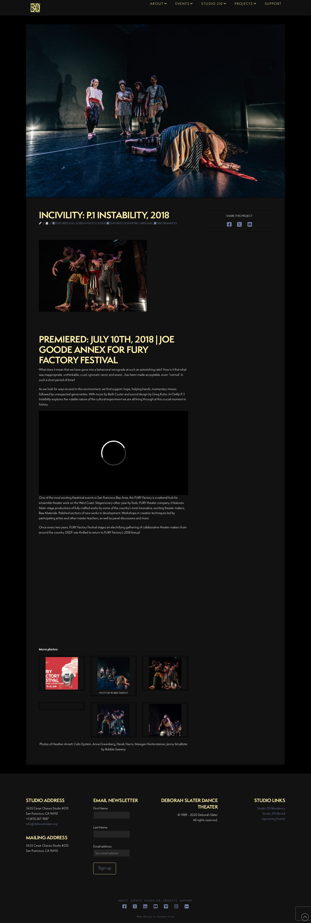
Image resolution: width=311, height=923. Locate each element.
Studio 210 (152, 900)
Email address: (102, 846)
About (123, 900)
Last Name (100, 827)
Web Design (144, 916)
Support (186, 900)
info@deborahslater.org (41, 824)
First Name (100, 808)
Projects (170, 900)
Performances (165, 223)
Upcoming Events (273, 818)
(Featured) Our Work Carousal (130, 223)
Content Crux (166, 916)
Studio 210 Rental (273, 813)
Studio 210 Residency (271, 808)
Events (136, 900)
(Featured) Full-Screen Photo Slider (78, 223)
